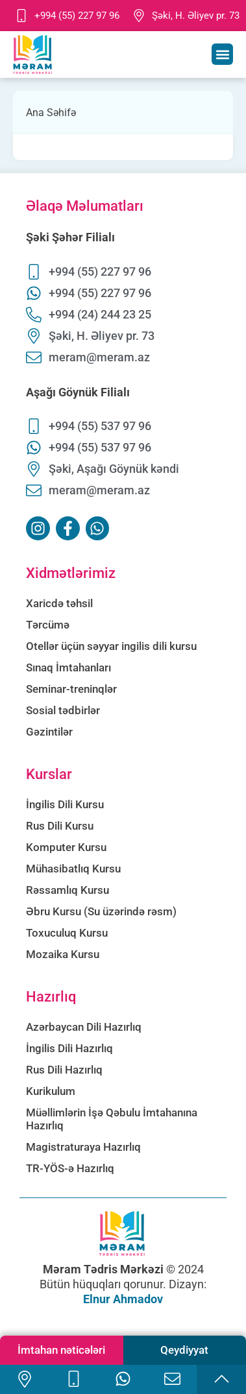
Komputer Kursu (66, 847)
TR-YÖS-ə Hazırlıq (70, 1168)
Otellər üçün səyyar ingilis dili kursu (111, 646)
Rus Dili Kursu (59, 825)
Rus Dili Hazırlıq (64, 1069)
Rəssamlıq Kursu (67, 889)
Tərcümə (47, 624)
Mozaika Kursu (62, 954)
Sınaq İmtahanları (68, 667)
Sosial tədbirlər (63, 710)
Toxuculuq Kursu (67, 932)
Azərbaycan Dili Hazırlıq (83, 1026)
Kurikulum (50, 1091)
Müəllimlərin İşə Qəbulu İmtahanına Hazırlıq (111, 1119)
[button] (222, 54)
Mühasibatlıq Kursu (73, 868)
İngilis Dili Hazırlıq (69, 1048)
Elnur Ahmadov (123, 1299)
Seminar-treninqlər (71, 688)
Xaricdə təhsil (59, 603)
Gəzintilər (49, 731)
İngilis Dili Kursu (65, 804)
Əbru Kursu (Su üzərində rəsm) (101, 911)
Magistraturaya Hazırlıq (83, 1146)
